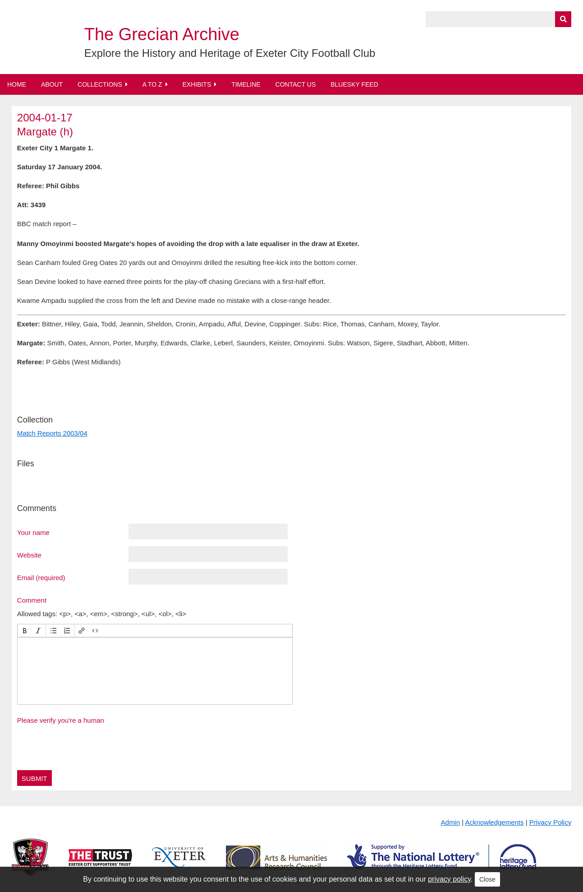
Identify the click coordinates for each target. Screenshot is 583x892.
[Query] (498, 19)
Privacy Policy (550, 822)
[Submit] (563, 19)
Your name (33, 532)
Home (16, 84)
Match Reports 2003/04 (52, 433)
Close (487, 879)
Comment (31, 600)
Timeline (246, 84)
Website (29, 554)
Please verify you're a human (60, 720)
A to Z (152, 84)
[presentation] (25, 631)
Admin (450, 822)
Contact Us (295, 84)
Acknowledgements (494, 822)
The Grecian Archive (161, 34)
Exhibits (196, 84)
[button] (24, 630)
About (52, 84)
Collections (100, 84)
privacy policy (449, 879)
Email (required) (41, 577)
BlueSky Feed (354, 84)
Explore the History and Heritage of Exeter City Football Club (230, 53)
